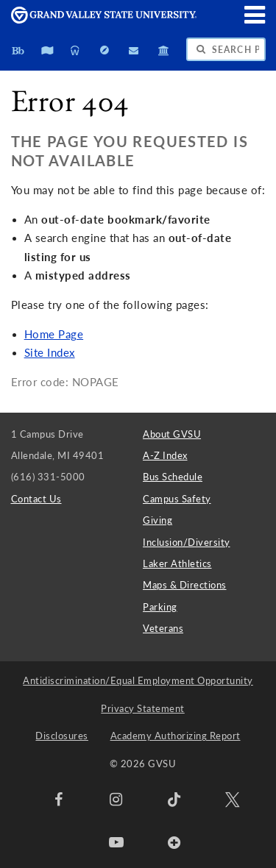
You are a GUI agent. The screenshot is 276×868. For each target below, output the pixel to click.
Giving (157, 520)
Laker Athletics (177, 563)
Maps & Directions (185, 585)
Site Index (49, 352)
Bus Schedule (172, 477)
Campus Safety (177, 499)
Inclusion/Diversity (186, 542)
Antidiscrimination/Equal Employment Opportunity (138, 680)
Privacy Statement (143, 708)
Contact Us (36, 499)
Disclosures (61, 735)
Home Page (54, 334)
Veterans (163, 628)
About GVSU (172, 434)
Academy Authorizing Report (175, 735)
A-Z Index (165, 455)
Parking (160, 607)
